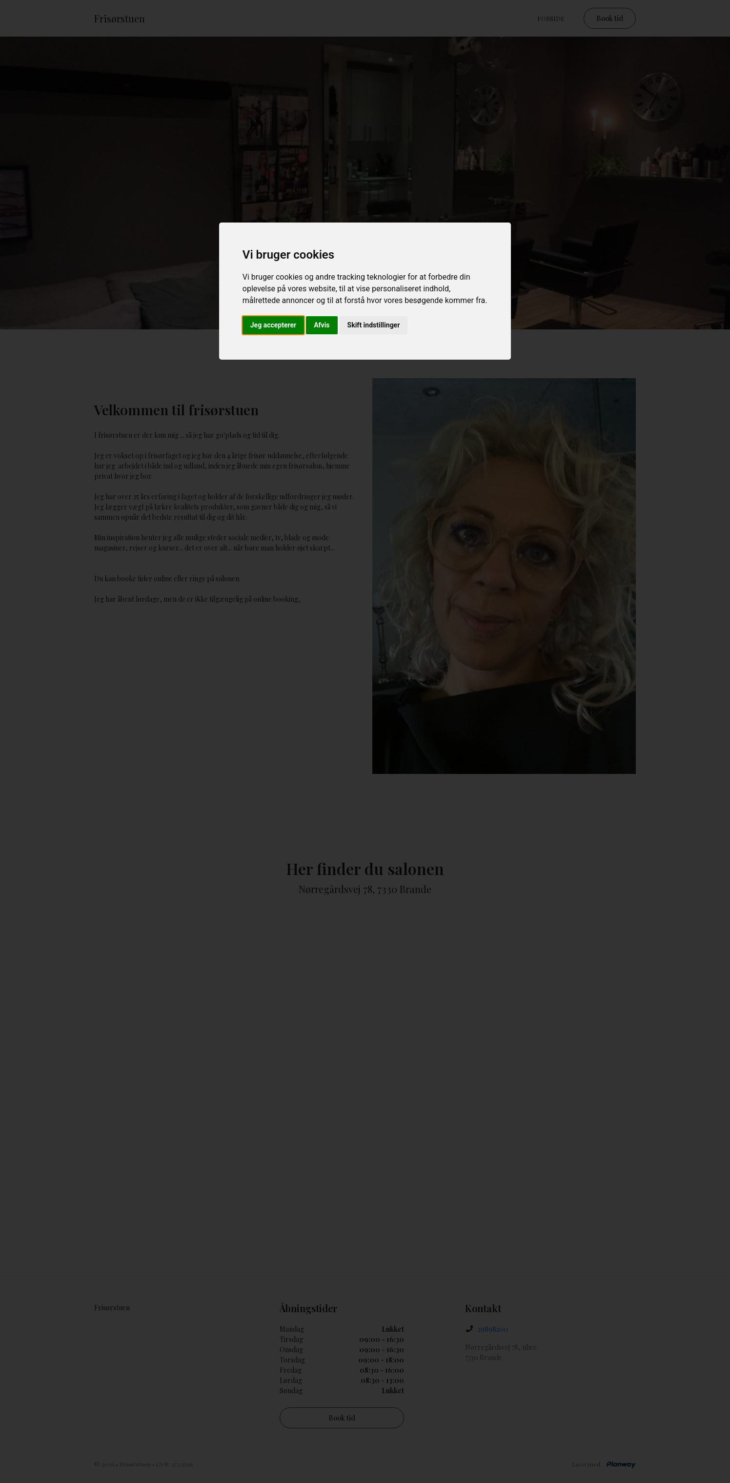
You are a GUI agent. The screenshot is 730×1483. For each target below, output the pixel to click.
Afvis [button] (321, 325)
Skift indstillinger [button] (373, 325)
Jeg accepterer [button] (273, 325)
